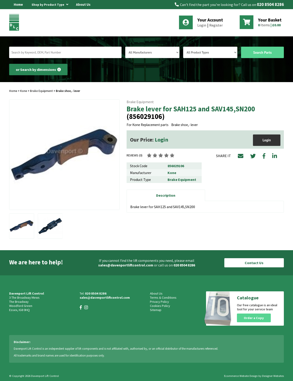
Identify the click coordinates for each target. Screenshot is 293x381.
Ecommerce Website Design (241, 376)
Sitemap (155, 310)
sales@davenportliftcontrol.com (125, 265)
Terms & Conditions (163, 297)
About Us (83, 4)
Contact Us (254, 262)
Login (201, 25)
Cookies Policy (160, 306)
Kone (24, 91)
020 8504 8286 (270, 4)
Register (216, 25)
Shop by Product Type (50, 4)
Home (18, 4)
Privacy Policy (159, 302)
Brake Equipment (41, 91)
